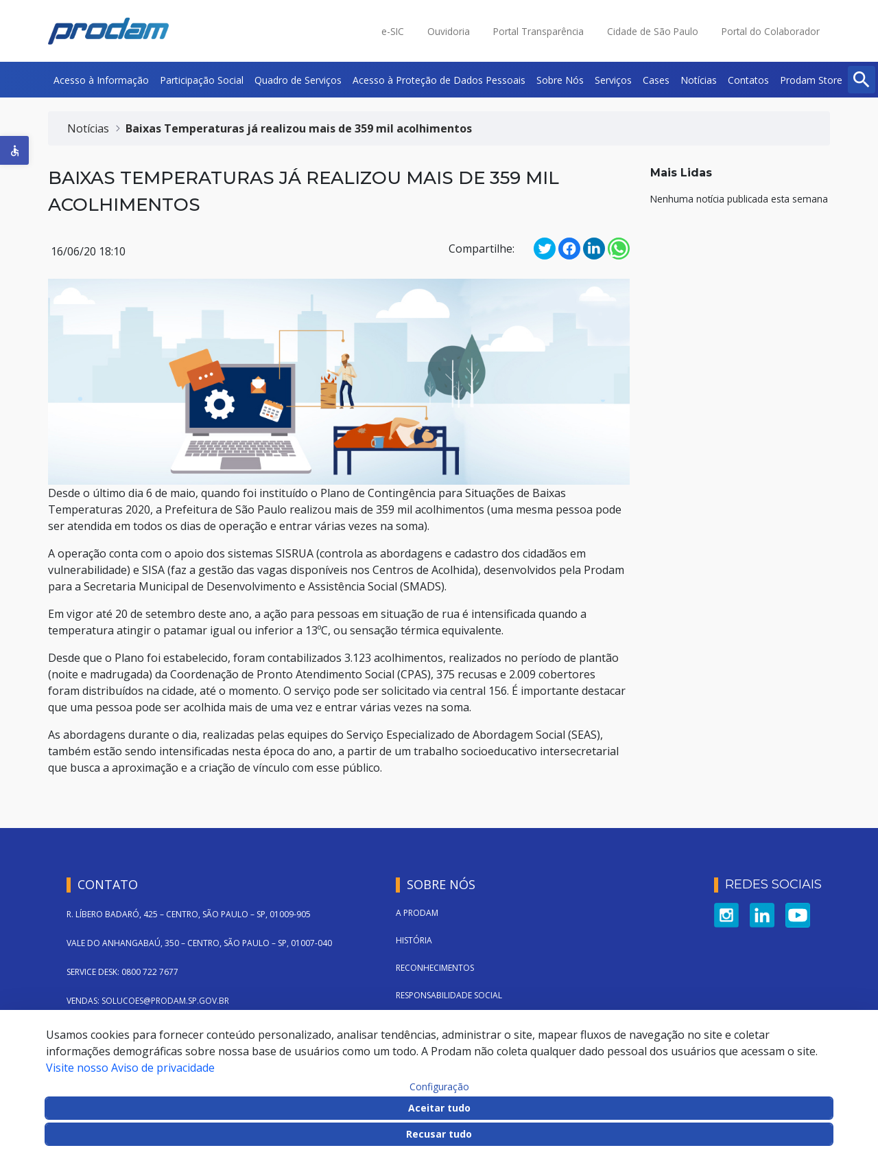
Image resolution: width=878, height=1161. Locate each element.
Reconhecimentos (435, 968)
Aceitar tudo (439, 1107)
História (414, 940)
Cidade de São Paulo (652, 31)
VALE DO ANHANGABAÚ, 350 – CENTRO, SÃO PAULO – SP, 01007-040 (199, 943)
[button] (14, 150)
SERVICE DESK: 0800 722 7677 (122, 972)
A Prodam (417, 913)
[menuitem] (101, 79)
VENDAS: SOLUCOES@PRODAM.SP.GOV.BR (148, 1001)
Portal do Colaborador (771, 31)
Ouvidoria (448, 31)
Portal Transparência (538, 31)
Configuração (439, 1086)
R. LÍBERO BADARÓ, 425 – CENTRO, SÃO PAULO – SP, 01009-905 (189, 914)
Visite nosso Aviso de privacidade (130, 1067)
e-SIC (392, 31)
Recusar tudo (439, 1133)
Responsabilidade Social (449, 995)
